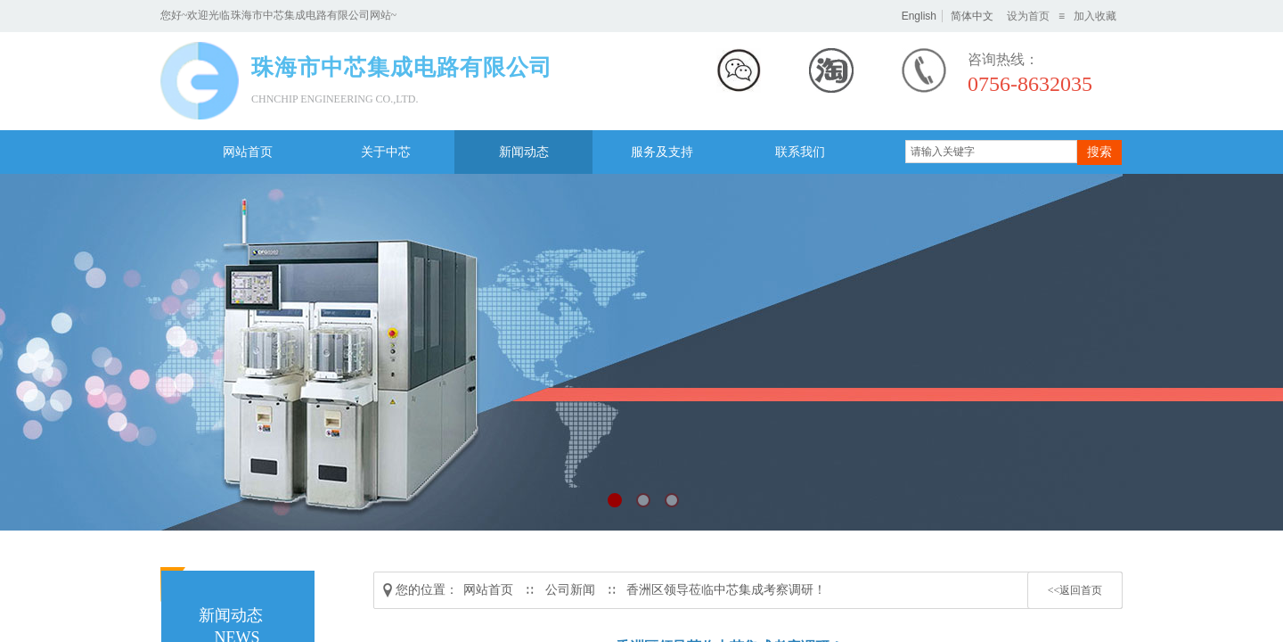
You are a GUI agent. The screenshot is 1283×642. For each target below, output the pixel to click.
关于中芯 (386, 152)
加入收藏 (1095, 16)
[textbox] (991, 151)
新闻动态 (524, 152)
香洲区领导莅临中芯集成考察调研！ (726, 590)
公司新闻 (570, 590)
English (919, 16)
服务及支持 (662, 152)
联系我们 (800, 152)
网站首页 (248, 152)
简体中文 (972, 16)
